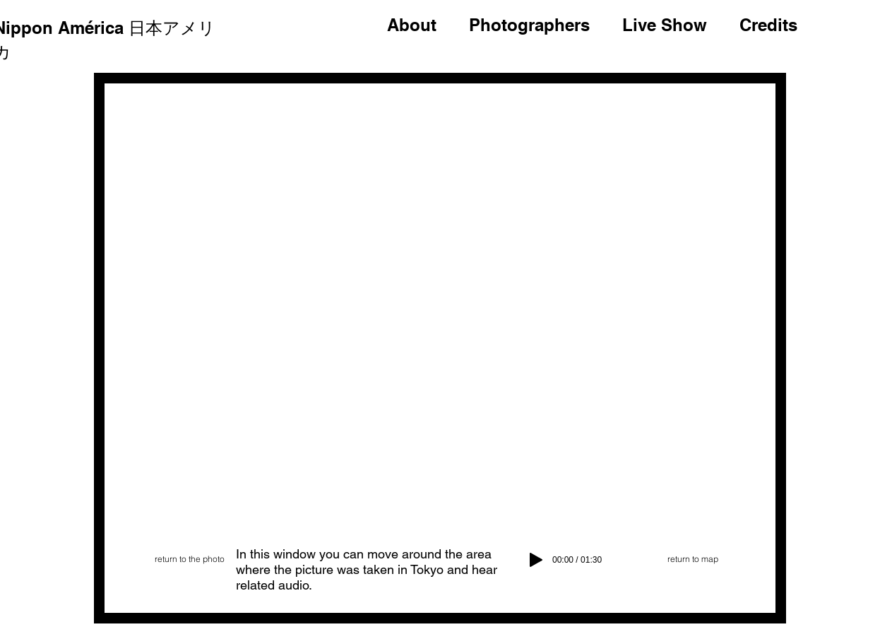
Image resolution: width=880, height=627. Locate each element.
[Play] (536, 560)
